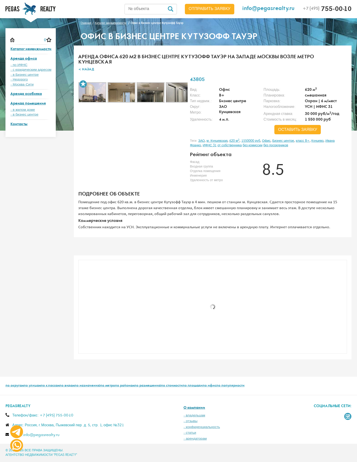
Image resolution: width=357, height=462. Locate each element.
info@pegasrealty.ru (268, 9)
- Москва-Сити (22, 84)
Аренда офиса (23, 59)
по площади (193, 385)
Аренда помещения (28, 103)
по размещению (147, 385)
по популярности (230, 385)
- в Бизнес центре (24, 74)
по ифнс (209, 385)
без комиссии (253, 145)
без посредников (275, 145)
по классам (50, 385)
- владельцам (194, 415)
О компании (194, 408)
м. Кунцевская (217, 140)
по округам (14, 385)
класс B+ (302, 140)
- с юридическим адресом (30, 69)
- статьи (190, 432)
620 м (234, 140)
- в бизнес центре (24, 114)
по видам (66, 385)
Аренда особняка (26, 94)
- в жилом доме (22, 110)
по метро (107, 385)
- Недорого (19, 79)
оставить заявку (297, 130)
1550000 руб (250, 140)
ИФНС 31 (210, 145)
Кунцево (317, 140)
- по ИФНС (18, 65)
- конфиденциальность (202, 427)
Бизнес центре (283, 140)
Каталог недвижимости (30, 49)
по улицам (32, 385)
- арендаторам (195, 438)
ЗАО (201, 140)
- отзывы (190, 421)
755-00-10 (327, 9)
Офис (266, 140)
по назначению (87, 385)
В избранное (83, 84)
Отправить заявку (210, 9)
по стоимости (172, 385)
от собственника (229, 145)
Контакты (19, 124)
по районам (124, 385)
